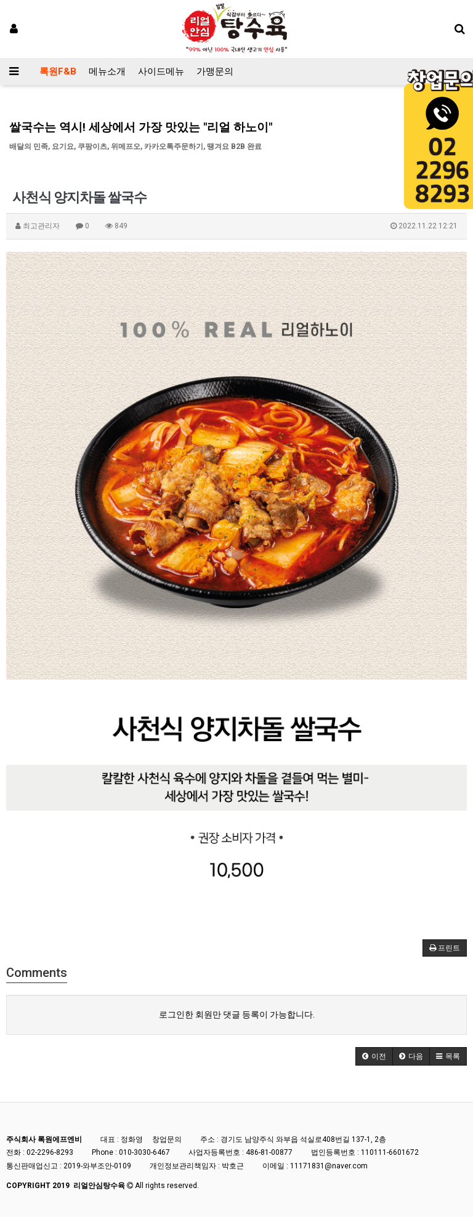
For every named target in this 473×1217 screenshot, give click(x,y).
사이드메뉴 (161, 71)
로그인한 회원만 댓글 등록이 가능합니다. (237, 1014)
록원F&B (57, 71)
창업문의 (167, 1139)
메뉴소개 (107, 71)
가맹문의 (214, 71)
